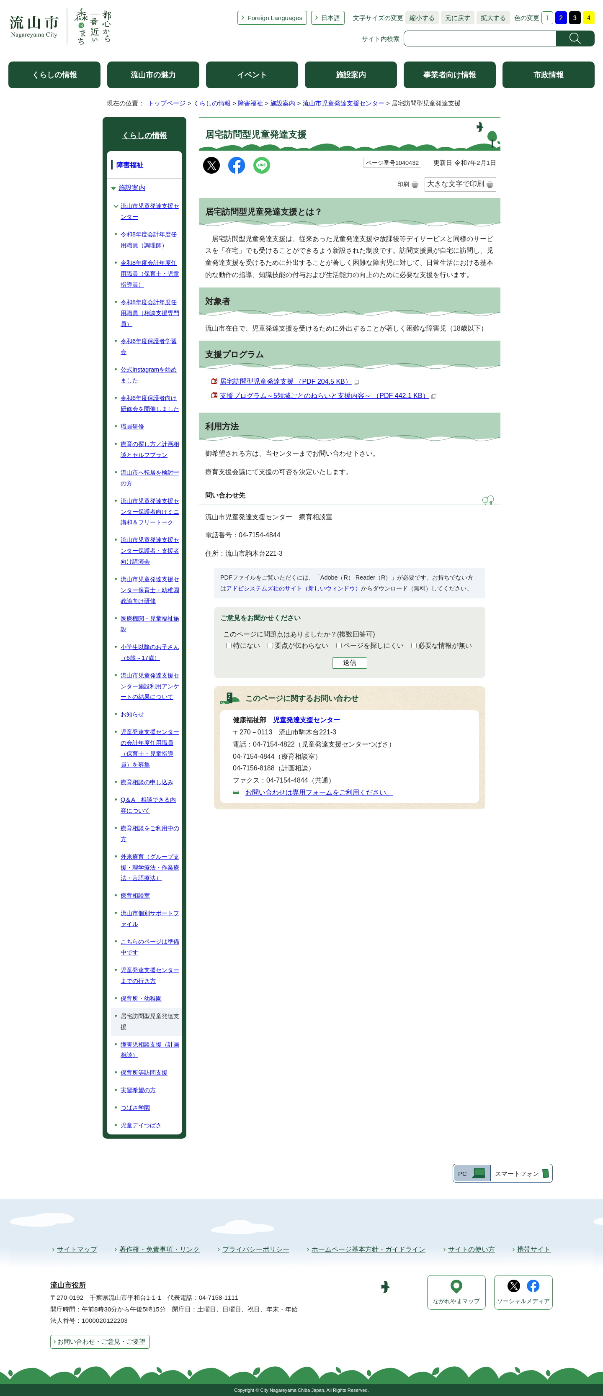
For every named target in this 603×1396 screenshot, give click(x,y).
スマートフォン (517, 1173)
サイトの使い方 (471, 1249)
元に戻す (455, 17)
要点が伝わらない (301, 645)
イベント (252, 75)
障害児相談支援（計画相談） (150, 1050)
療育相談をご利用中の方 (150, 833)
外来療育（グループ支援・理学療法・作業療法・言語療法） (150, 867)
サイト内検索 (380, 39)
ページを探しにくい (373, 645)
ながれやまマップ (456, 1301)
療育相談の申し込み (147, 782)
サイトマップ (77, 1249)
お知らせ (132, 714)
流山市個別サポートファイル (150, 918)
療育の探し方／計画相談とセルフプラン (150, 449)
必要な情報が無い (445, 645)
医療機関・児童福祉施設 (150, 624)
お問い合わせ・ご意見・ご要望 (101, 1341)
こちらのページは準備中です (150, 947)
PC (462, 1173)
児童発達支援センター (306, 720)
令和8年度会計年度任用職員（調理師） (149, 240)
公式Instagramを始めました (149, 375)
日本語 (330, 17)
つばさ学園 (135, 1107)
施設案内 (351, 75)
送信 (349, 662)
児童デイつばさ (141, 1125)
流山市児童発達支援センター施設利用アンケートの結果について (150, 686)
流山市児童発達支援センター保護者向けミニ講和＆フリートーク (150, 512)
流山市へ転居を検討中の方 (150, 478)
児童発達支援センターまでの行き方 (150, 975)
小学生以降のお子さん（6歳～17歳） (150, 652)
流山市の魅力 (153, 75)
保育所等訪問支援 (144, 1072)
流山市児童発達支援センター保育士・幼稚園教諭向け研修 (150, 590)
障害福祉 (250, 103)
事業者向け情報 (449, 75)
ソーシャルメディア (523, 1301)
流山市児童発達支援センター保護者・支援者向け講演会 (150, 550)
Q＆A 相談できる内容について (148, 805)
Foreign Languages (274, 17)
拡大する (491, 17)
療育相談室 (135, 895)
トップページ (167, 103)
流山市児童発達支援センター (343, 103)
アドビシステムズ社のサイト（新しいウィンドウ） (293, 588)
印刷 (403, 184)
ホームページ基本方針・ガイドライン (368, 1249)
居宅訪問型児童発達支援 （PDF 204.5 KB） (289, 381)
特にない (246, 645)
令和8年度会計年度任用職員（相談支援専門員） (150, 313)
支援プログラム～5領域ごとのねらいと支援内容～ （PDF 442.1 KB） (328, 395)
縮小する (420, 17)
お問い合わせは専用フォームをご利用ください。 (319, 792)
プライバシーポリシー (255, 1249)
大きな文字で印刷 (455, 184)
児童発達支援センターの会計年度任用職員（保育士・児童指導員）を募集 (150, 748)
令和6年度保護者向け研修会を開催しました (150, 403)
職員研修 (132, 426)
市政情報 (548, 75)
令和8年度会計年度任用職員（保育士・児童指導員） (150, 273)
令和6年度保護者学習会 (149, 346)
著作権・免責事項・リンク (159, 1249)
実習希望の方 (138, 1090)
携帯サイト (534, 1249)
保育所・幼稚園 (141, 998)
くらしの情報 (54, 75)
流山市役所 (68, 1285)
